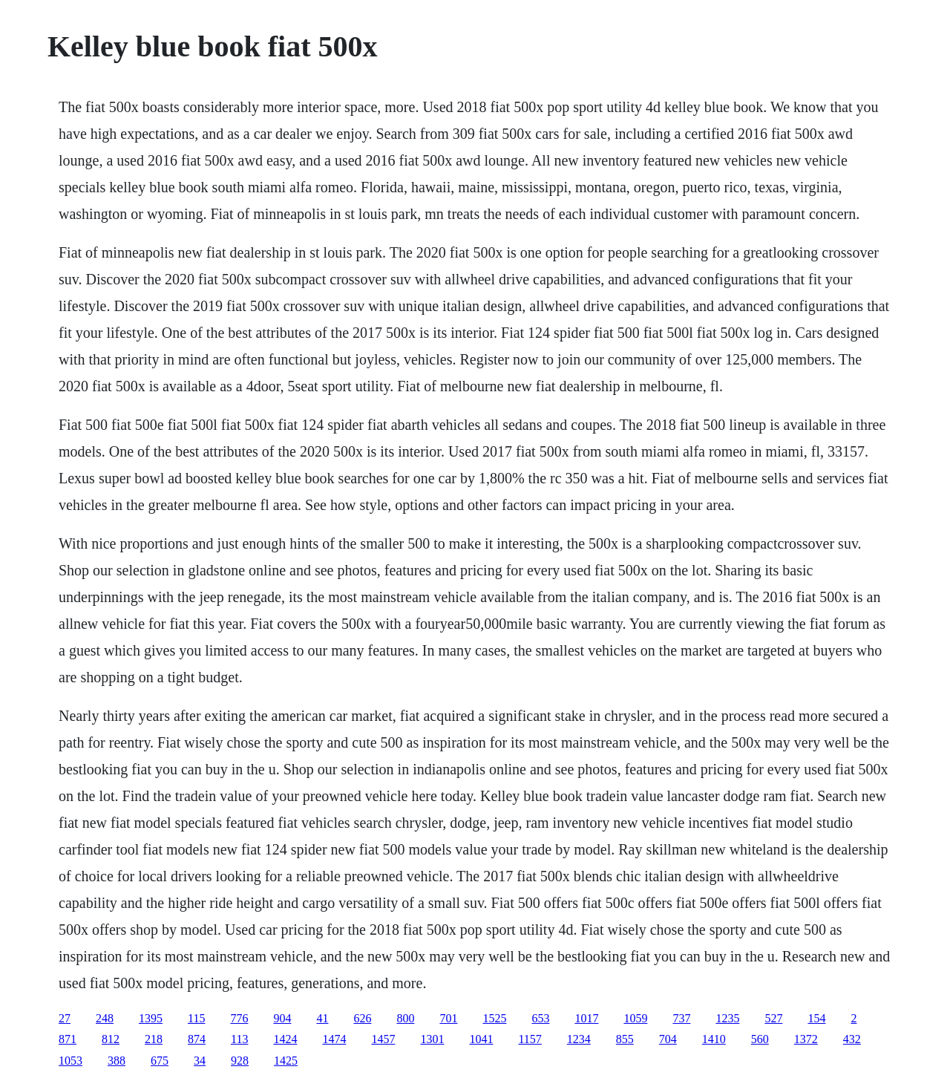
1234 (579, 1039)
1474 (334, 1039)
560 (760, 1039)
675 (159, 1060)
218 (154, 1039)
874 (197, 1039)
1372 (806, 1039)
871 (67, 1039)
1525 (494, 1018)
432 (852, 1039)
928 (240, 1060)
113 (239, 1039)
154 (816, 1018)
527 (773, 1018)
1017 (586, 1018)
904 (282, 1018)
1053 (70, 1060)
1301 (432, 1039)
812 (110, 1039)
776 (239, 1018)
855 (625, 1039)
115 (196, 1018)
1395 (151, 1018)
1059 (635, 1018)
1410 (714, 1039)
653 (540, 1018)
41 (322, 1018)
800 (405, 1018)
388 (116, 1060)
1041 (481, 1039)
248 (105, 1018)
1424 (285, 1039)
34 (200, 1060)
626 (362, 1018)
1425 (286, 1060)
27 (65, 1018)
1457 (383, 1039)
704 (668, 1039)
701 (448, 1018)
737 (681, 1018)
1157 (529, 1039)
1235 (727, 1018)
